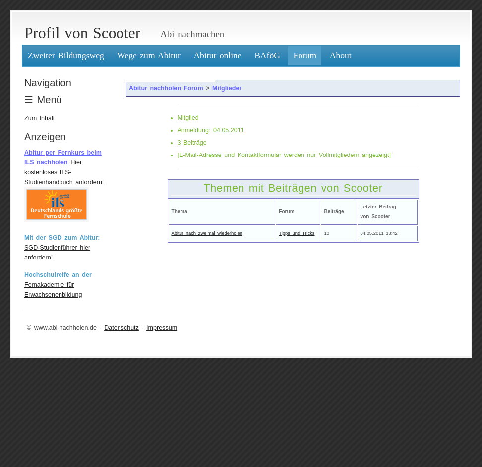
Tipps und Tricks (296, 233)
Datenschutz (121, 327)
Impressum (161, 327)
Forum (304, 55)
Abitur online (217, 55)
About (341, 55)
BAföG (267, 55)
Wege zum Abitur (149, 55)
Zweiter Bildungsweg (66, 55)
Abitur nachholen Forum (166, 88)
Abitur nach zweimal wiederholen (207, 233)
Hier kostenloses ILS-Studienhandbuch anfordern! (64, 172)
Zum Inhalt (39, 118)
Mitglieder (226, 88)
